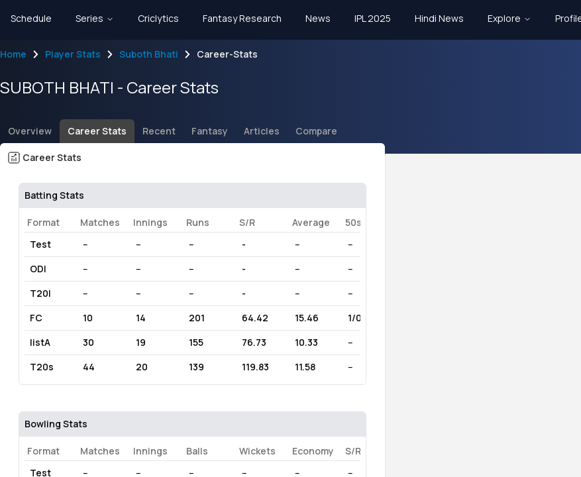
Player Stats (73, 54)
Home (13, 54)
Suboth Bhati (148, 54)
